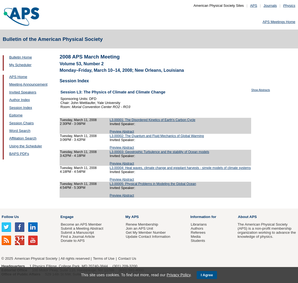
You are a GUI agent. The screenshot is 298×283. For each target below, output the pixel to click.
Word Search (19, 131)
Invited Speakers (22, 92)
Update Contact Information (148, 237)
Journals (270, 6)
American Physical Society (36, 258)
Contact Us (127, 258)
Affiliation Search (23, 138)
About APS (247, 217)
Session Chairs (21, 123)
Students (198, 241)
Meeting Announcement (28, 84)
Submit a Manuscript (77, 232)
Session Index (20, 108)
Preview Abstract (122, 132)
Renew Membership (142, 224)
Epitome (15, 115)
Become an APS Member (81, 224)
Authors (197, 228)
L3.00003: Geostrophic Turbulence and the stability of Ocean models (159, 152)
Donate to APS (73, 241)
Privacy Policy (178, 275)
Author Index (19, 100)
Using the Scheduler (25, 146)
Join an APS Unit (139, 228)
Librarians (199, 224)
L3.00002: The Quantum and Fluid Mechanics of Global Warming (157, 136)
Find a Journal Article (78, 237)
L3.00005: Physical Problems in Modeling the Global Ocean (153, 184)
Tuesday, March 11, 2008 (78, 120)
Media (196, 237)
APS (253, 6)
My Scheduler (20, 65)
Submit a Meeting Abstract (82, 228)
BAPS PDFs (19, 154)
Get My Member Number (146, 232)
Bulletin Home (20, 57)
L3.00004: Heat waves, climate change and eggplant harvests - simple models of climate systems (180, 168)
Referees (198, 232)
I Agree (207, 275)
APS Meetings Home (279, 22)
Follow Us (10, 217)
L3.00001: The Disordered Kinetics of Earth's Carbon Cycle (152, 120)
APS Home (18, 77)
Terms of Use (103, 258)
